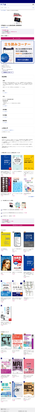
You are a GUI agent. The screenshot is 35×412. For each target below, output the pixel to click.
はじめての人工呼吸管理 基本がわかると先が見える (13, 212)
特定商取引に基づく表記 (22, 411)
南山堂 (7, 27)
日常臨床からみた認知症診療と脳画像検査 (11, 209)
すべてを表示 (31, 196)
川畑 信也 (2, 27)
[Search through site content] (16, 7)
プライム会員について (5, 411)
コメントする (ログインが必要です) (7, 130)
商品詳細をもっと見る (7, 72)
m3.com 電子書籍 (3, 10)
